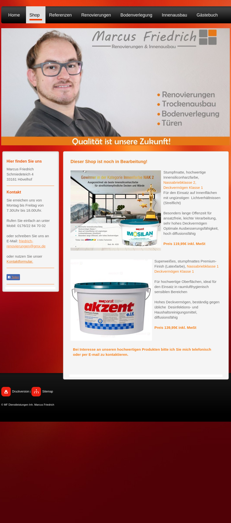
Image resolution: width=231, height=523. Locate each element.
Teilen (13, 277)
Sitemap (47, 391)
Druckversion (20, 391)
